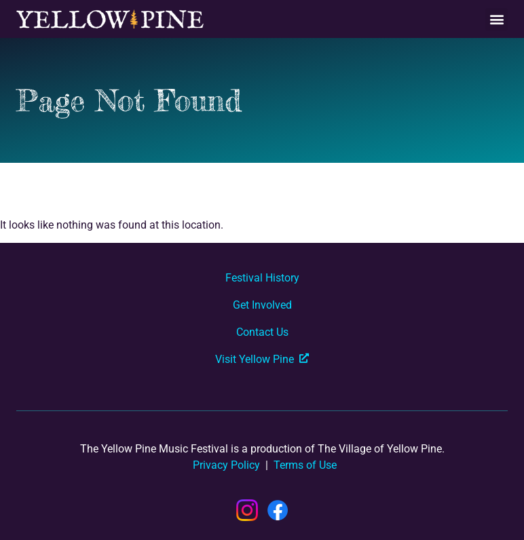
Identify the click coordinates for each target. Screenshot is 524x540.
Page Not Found (129, 100)
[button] (496, 19)
